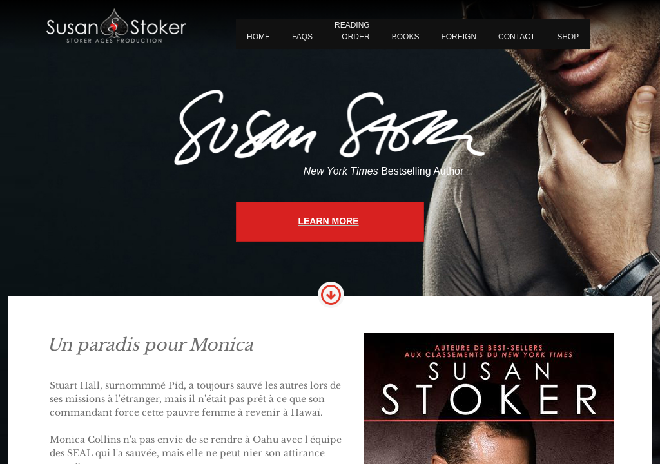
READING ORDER (352, 31)
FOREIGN (458, 36)
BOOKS (406, 36)
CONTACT (516, 36)
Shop (568, 36)
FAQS (302, 36)
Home (258, 36)
